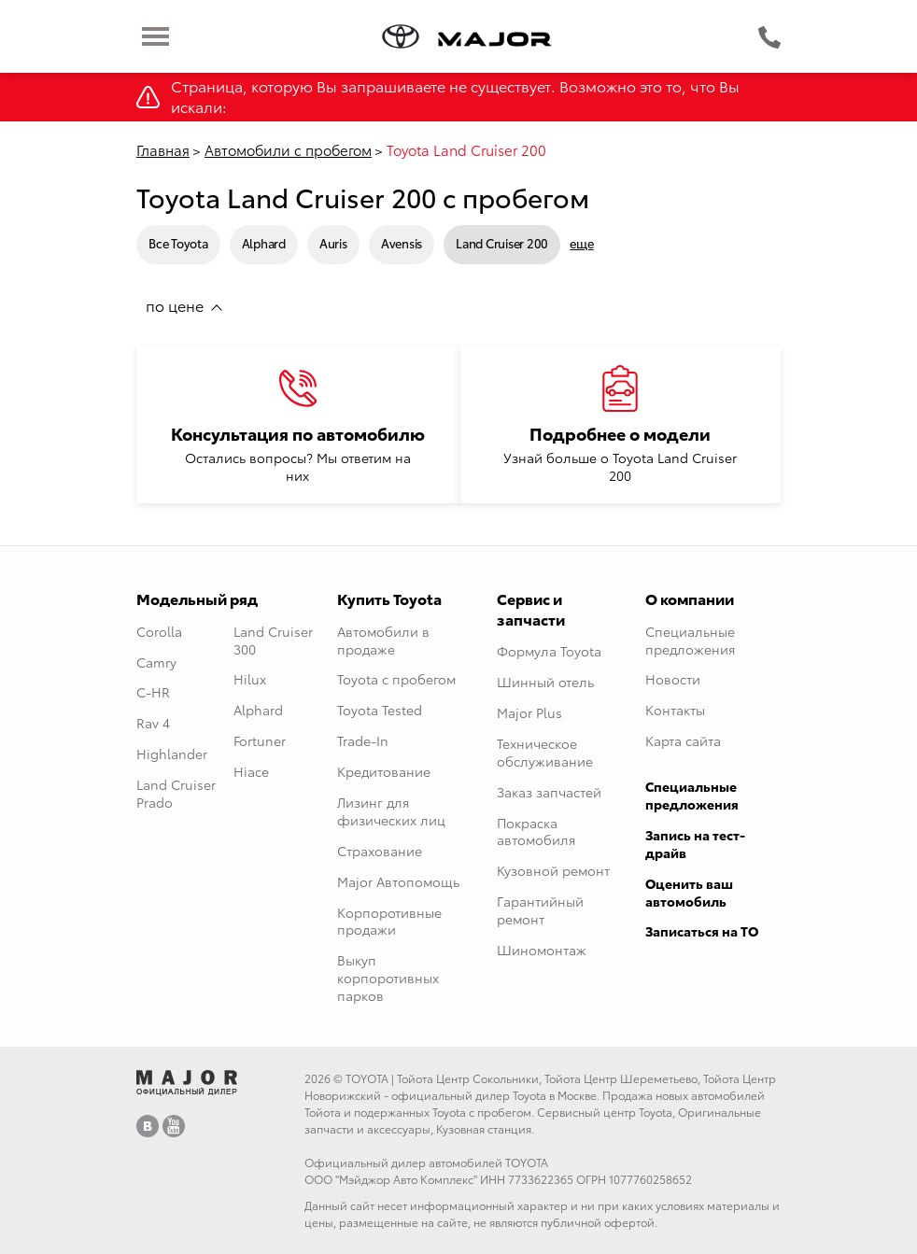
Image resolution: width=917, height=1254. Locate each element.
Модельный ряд (197, 598)
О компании (689, 598)
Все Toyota (178, 242)
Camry (156, 662)
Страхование (379, 850)
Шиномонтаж (541, 949)
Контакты (675, 709)
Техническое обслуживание (545, 752)
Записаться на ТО (701, 931)
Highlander (171, 753)
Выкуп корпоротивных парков (388, 978)
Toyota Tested (379, 709)
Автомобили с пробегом (288, 149)
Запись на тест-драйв (695, 843)
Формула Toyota (549, 650)
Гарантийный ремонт (540, 910)
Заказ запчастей (549, 791)
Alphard (264, 242)
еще (581, 243)
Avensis (401, 242)
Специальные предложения (690, 640)
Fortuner (259, 740)
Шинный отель (545, 681)
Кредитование (383, 771)
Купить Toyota (389, 598)
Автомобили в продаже (383, 640)
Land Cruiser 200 (502, 242)
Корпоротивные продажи (389, 921)
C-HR (153, 692)
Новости (672, 678)
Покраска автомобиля (536, 831)
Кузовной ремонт (553, 870)
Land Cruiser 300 (273, 640)
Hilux (249, 678)
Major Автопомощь (398, 881)
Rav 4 (153, 722)
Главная (163, 149)
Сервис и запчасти (531, 608)
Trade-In (362, 740)
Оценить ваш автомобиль (689, 892)
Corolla (159, 631)
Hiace (251, 771)
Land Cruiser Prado (176, 793)
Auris (333, 242)
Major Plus (529, 712)
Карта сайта (683, 740)
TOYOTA (367, 1078)
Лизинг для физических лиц (391, 811)
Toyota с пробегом (396, 678)
